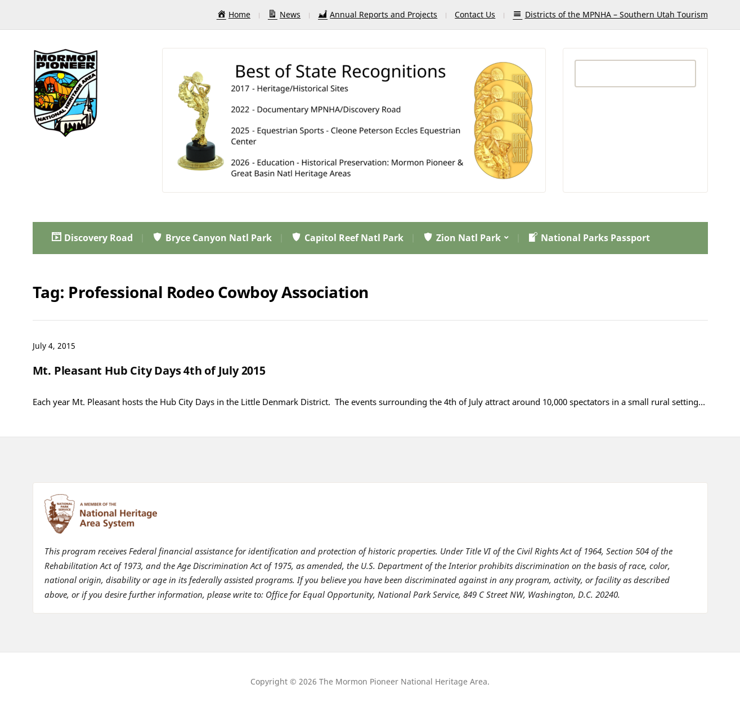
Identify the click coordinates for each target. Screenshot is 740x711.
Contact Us (475, 14)
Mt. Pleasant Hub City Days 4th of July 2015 (149, 370)
